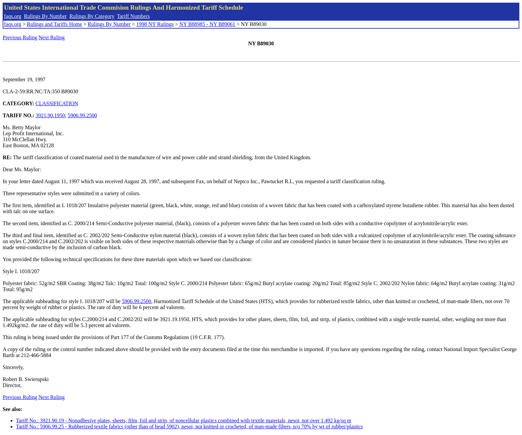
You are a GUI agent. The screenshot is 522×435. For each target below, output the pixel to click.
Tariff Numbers (133, 16)
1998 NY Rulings (155, 24)
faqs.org (12, 16)
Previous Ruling (20, 37)
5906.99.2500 (82, 115)
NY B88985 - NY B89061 (207, 24)
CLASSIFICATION (57, 103)
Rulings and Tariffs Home (54, 24)
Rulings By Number (45, 16)
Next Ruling (52, 37)
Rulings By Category (92, 16)
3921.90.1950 (50, 115)
